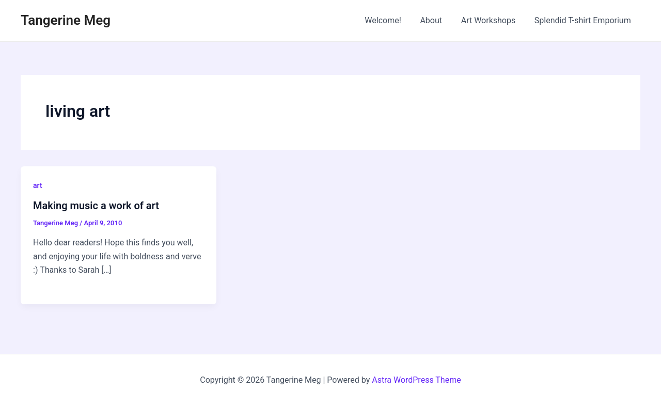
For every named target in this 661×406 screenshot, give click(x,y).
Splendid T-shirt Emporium (584, 20)
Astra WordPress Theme (416, 380)
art (37, 185)
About (437, 20)
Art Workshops (492, 20)
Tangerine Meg (66, 20)
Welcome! (391, 20)
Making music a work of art (96, 205)
